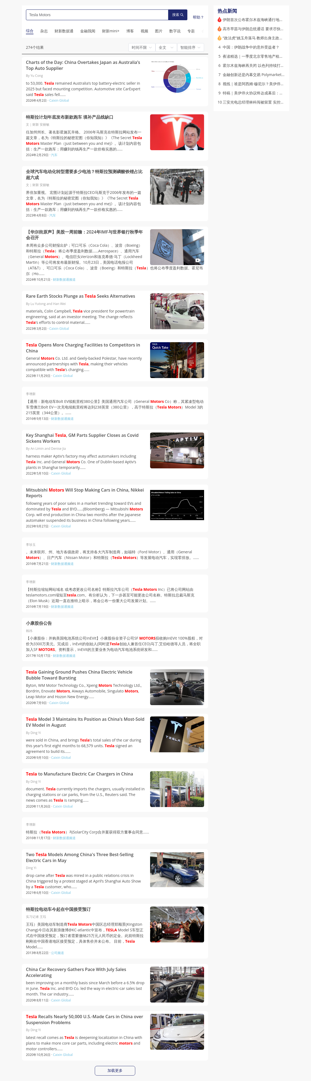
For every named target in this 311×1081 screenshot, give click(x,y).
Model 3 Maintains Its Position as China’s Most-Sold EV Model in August (85, 722)
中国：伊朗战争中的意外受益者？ (251, 47)
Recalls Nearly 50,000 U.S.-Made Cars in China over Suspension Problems (84, 1019)
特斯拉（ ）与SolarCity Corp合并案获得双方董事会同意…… (87, 832)
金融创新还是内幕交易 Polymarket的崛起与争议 (263, 74)
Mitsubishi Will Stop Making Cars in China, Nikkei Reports (85, 493)
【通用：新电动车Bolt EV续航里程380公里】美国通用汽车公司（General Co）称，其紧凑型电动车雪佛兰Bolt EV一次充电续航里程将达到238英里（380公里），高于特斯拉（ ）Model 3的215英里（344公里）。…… (115, 407)
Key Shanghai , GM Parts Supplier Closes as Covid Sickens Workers (82, 438)
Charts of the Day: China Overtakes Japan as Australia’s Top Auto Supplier (83, 65)
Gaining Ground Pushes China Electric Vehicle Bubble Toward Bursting (79, 675)
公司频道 (57, 952)
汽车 (54, 155)
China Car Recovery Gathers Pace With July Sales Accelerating (76, 972)
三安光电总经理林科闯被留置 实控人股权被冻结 (263, 102)
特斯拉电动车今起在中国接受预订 (58, 909)
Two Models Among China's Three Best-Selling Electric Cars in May (79, 857)
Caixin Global (59, 100)
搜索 (178, 15)
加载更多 (115, 1070)
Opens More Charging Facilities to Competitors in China (83, 348)
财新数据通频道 (64, 279)
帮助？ (198, 17)
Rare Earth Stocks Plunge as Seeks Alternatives (80, 296)
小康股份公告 (39, 623)
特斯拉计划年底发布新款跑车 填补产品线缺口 (69, 117)
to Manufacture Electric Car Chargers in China (79, 774)
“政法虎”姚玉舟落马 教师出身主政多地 (255, 37)
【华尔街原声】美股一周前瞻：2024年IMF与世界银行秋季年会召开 (84, 235)
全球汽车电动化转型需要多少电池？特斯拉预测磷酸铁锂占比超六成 (84, 174)
